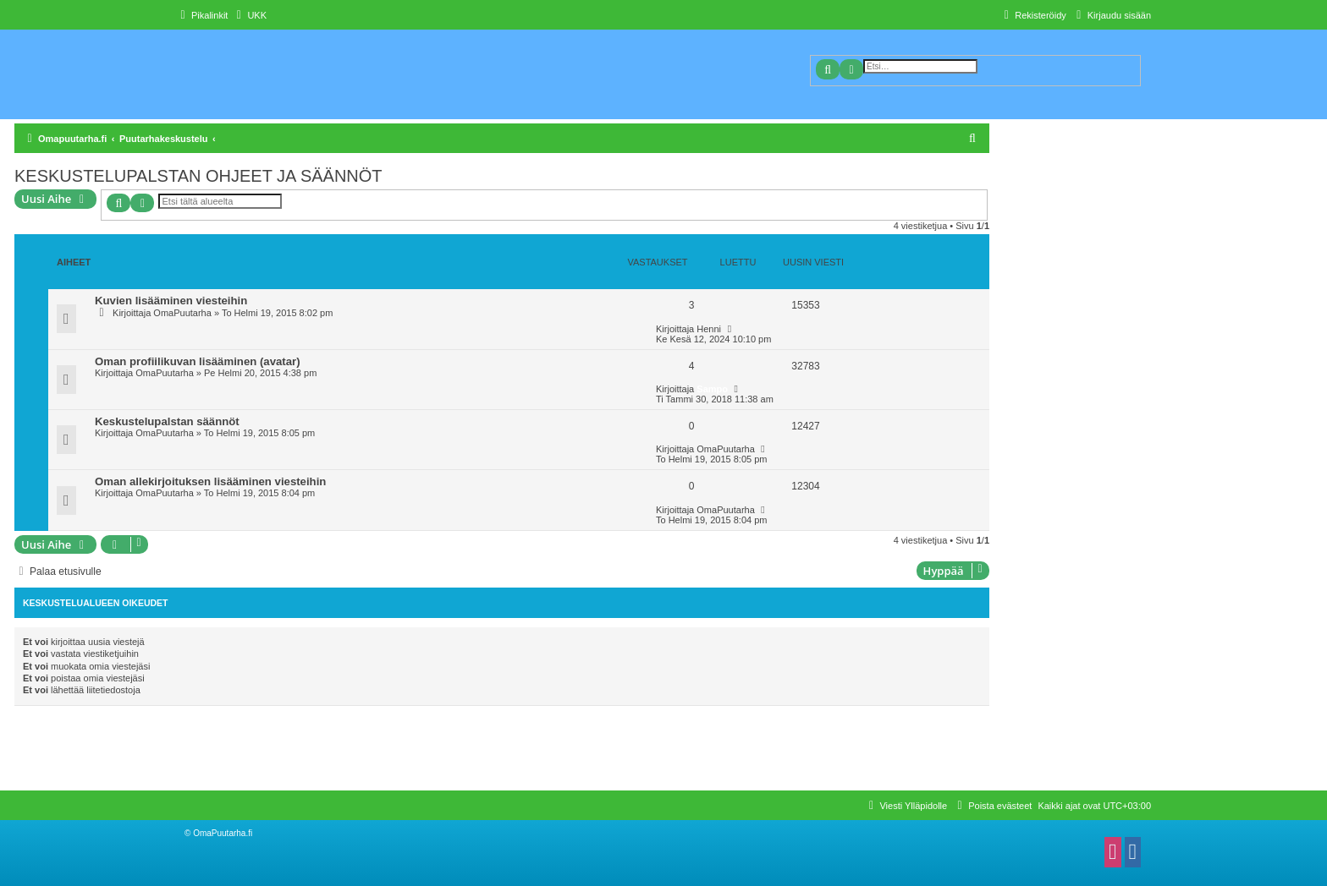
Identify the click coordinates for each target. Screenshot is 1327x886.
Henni (709, 329)
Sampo (712, 389)
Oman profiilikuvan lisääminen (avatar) (197, 361)
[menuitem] (249, 15)
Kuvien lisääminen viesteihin (171, 300)
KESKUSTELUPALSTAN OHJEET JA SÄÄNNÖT (198, 176)
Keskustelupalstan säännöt (167, 421)
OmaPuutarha (182, 313)
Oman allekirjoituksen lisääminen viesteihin (210, 481)
